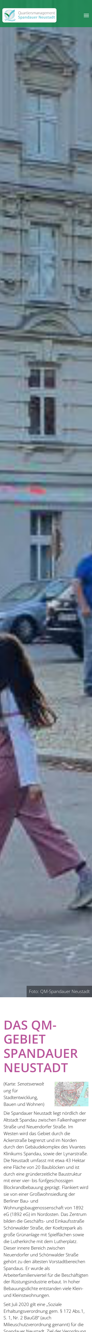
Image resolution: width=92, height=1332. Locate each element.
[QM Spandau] (29, 15)
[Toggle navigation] (86, 15)
